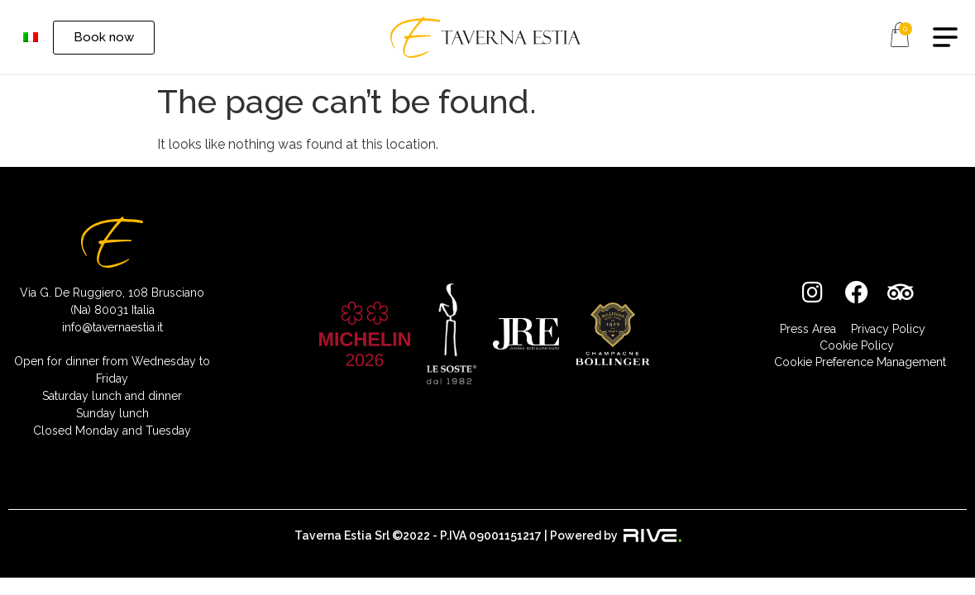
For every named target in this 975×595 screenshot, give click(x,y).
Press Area (808, 329)
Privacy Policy (888, 329)
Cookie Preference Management (860, 362)
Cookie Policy (857, 345)
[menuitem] (30, 37)
